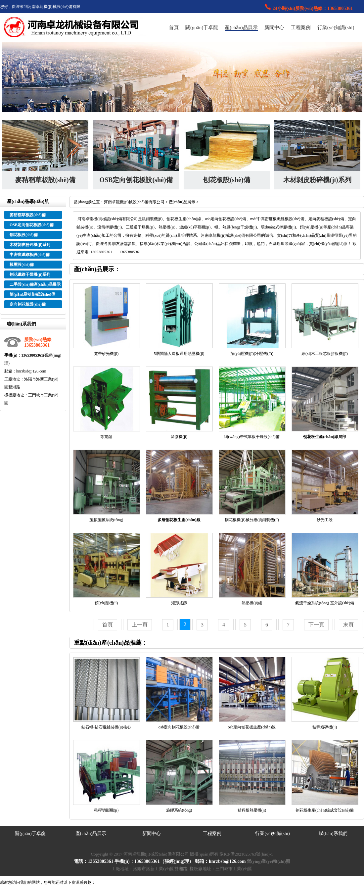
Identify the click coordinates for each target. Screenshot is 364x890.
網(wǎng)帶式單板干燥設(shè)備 (252, 436)
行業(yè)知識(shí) (335, 27)
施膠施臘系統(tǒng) (106, 520)
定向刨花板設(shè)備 (28, 304)
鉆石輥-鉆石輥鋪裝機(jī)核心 (106, 727)
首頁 (174, 27)
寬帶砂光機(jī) (106, 353)
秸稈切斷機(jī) (106, 810)
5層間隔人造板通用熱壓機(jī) (179, 353)
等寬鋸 (106, 436)
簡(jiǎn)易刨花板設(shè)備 (32, 294)
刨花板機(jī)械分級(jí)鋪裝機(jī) (252, 520)
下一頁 (316, 624)
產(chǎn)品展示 (241, 27)
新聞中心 (274, 27)
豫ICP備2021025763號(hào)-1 (246, 854)
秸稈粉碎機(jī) (324, 727)
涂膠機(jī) (179, 436)
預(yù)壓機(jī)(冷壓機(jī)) (251, 353)
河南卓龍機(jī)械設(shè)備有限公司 (134, 202)
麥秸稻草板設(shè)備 (45, 179)
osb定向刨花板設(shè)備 (179, 727)
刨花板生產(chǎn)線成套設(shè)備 (325, 810)
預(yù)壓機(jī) (106, 603)
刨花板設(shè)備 (226, 179)
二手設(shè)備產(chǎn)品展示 (35, 284)
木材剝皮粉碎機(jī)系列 (317, 179)
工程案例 (301, 27)
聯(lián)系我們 (333, 833)
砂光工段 (325, 520)
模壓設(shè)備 (22, 264)
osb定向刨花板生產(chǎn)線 (252, 727)
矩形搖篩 (179, 603)
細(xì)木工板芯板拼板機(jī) (324, 353)
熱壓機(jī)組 (252, 603)
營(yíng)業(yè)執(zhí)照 (268, 861)
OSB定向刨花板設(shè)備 (135, 179)
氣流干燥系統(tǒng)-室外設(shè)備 (324, 603)
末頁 (348, 624)
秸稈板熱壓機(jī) (252, 810)
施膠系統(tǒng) (179, 810)
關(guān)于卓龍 (201, 27)
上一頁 (140, 624)
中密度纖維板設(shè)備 (30, 254)
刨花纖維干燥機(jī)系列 (30, 274)
